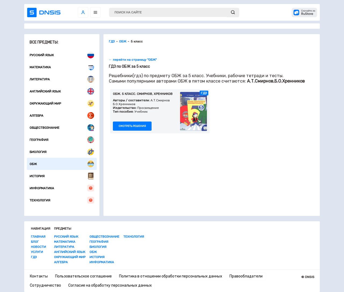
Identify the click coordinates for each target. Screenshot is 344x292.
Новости (38, 247)
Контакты (39, 276)
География (62, 139)
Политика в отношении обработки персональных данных (170, 276)
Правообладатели (246, 276)
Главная (38, 236)
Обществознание (62, 127)
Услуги (37, 252)
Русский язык (62, 55)
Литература (62, 79)
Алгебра (62, 115)
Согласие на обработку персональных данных (110, 285)
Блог (35, 242)
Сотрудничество (45, 285)
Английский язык (62, 91)
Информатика (62, 188)
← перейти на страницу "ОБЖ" (133, 60)
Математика (62, 67)
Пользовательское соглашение (83, 276)
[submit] (233, 12)
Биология (62, 151)
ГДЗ (34, 257)
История (62, 176)
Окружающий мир (62, 103)
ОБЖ (62, 164)
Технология (62, 200)
